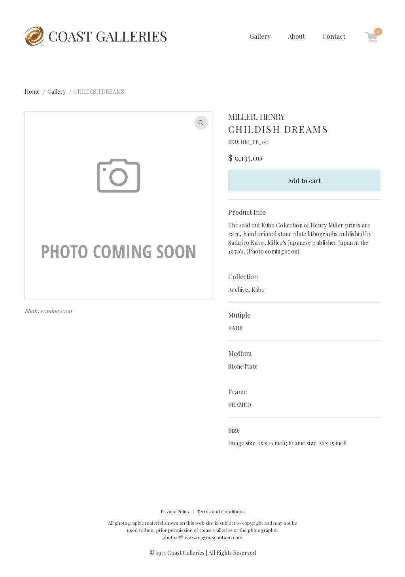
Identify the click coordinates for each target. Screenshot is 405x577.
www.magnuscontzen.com (213, 537)
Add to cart (304, 180)
